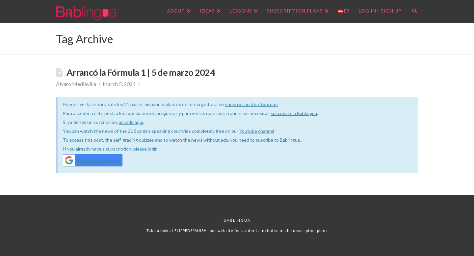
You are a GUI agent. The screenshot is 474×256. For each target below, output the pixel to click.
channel (266, 131)
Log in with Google (91, 160)
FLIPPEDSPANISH (191, 230)
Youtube (248, 131)
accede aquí (131, 122)
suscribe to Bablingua (278, 140)
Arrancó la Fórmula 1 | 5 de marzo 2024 (140, 72)
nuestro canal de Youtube (251, 104)
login (153, 149)
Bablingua (237, 220)
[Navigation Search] (412, 11)
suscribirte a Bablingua (294, 113)
